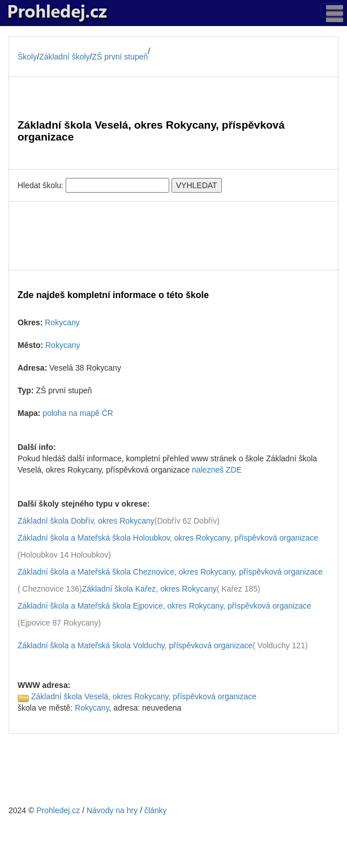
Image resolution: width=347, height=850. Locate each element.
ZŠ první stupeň (120, 56)
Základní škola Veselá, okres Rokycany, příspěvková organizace (143, 696)
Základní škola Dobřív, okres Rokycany (86, 520)
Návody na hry (112, 810)
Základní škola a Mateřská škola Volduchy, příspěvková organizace (135, 645)
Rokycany (62, 322)
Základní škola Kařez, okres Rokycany (149, 588)
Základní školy (64, 56)
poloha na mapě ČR (77, 413)
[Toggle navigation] (331, 10)
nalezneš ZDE (217, 469)
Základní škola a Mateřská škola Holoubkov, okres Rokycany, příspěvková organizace (168, 537)
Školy (27, 56)
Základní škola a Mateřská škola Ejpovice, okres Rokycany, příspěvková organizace (164, 605)
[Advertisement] (173, 235)
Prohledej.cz (58, 810)
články (155, 810)
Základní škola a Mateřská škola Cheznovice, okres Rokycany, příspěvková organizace (170, 571)
